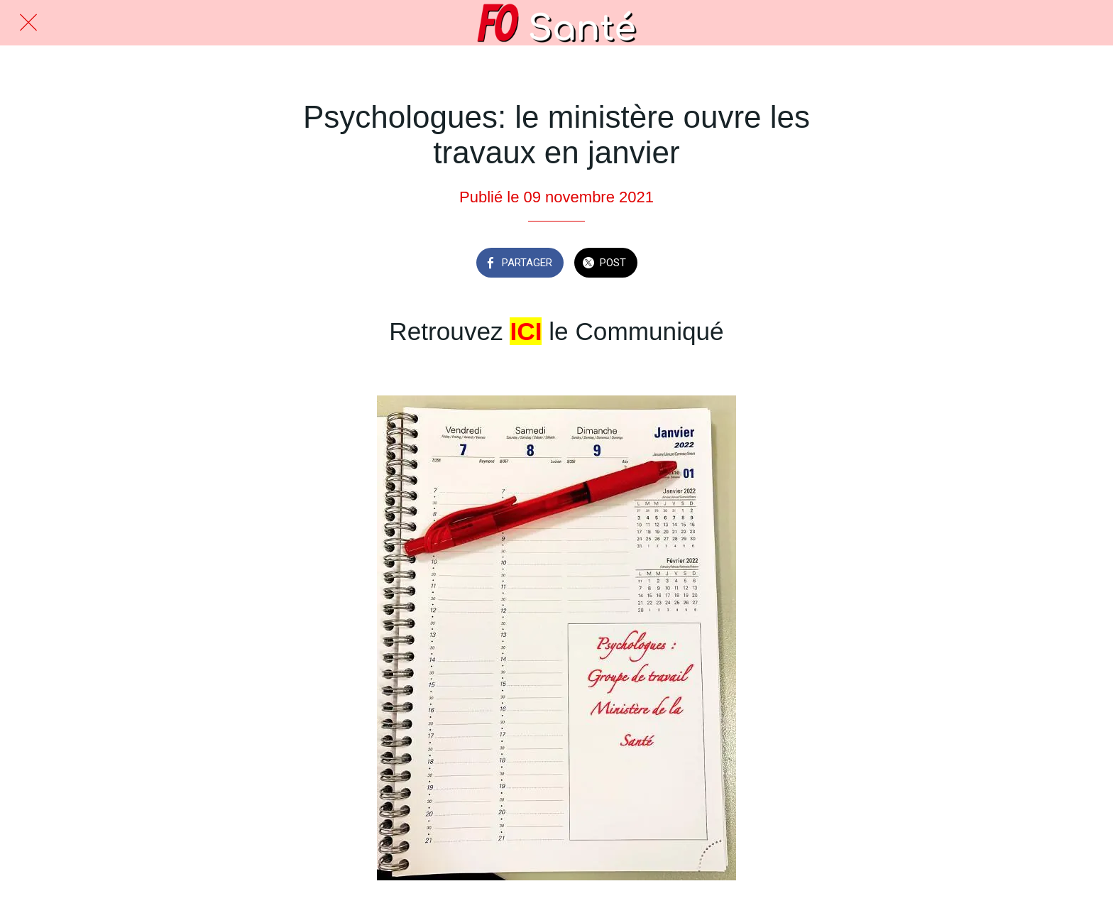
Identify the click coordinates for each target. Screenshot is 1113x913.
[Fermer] (28, 22)
